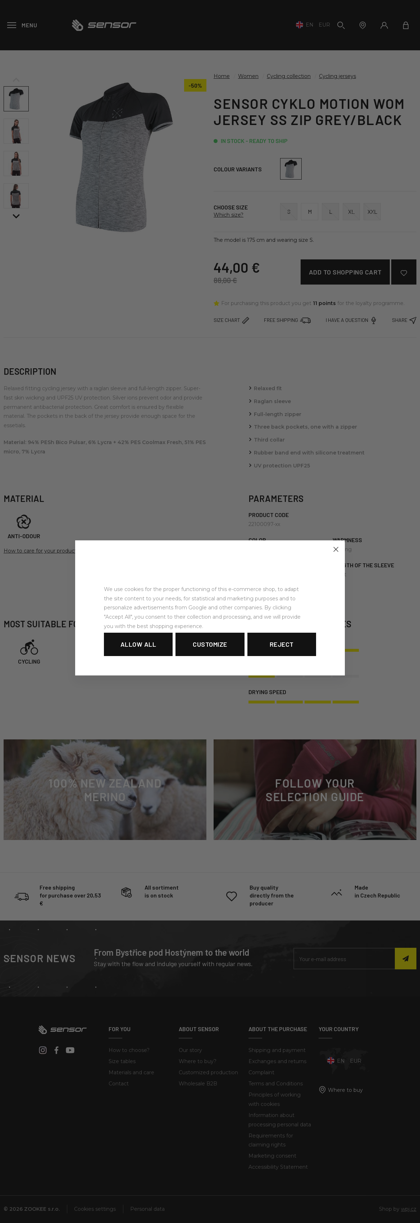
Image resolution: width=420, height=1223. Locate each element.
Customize (210, 644)
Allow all (138, 644)
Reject (282, 644)
